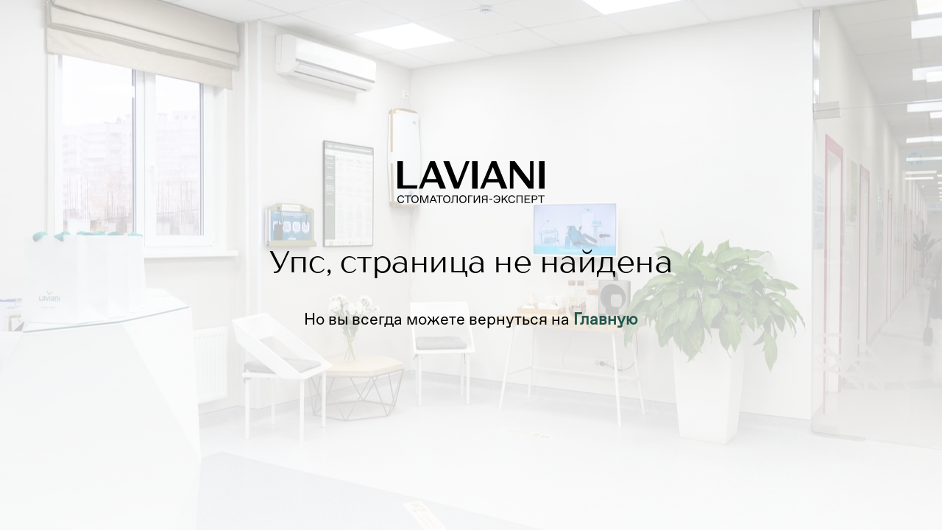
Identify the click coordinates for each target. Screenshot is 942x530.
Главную (605, 319)
